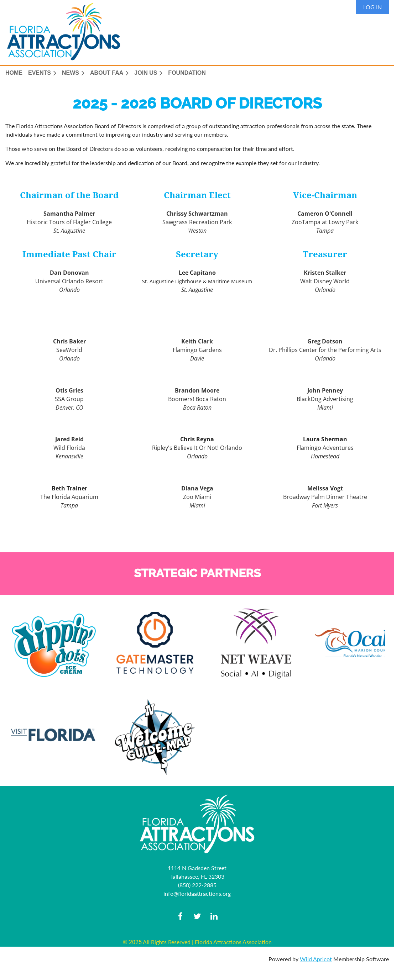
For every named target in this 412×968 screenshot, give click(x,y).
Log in (372, 7)
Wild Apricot (316, 959)
